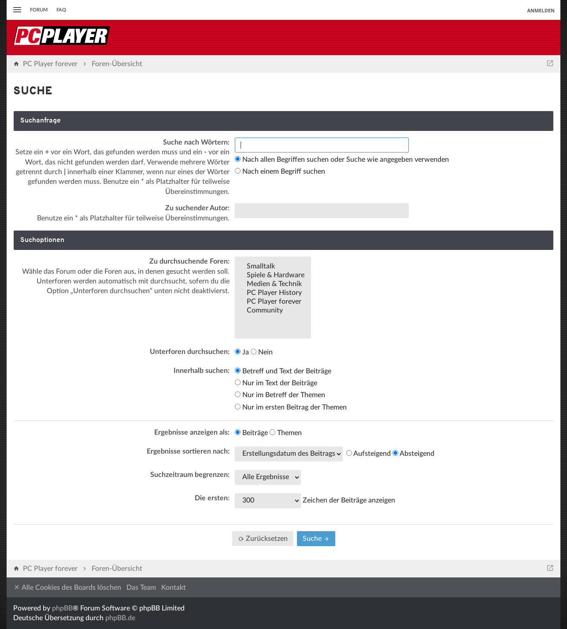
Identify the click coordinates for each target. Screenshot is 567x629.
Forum (39, 9)
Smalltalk (273, 266)
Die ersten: (212, 498)
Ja (242, 352)
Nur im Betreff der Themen (280, 394)
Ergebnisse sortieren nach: (188, 451)
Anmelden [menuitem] (541, 10)
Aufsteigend (368, 453)
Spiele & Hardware (273, 275)
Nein (262, 352)
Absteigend (413, 453)
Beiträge (251, 432)
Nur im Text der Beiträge (276, 383)
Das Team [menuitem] (141, 587)
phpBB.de (120, 618)
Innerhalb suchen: (202, 370)
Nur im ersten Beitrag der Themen (291, 407)
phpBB (62, 608)
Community (273, 310)
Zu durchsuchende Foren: (189, 261)
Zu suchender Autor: (197, 208)
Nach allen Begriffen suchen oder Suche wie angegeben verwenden (342, 159)
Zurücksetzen (263, 538)
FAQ (61, 9)
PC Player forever (273, 302)
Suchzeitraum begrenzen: (190, 474)
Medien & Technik (273, 284)
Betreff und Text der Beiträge (283, 371)
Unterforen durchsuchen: (190, 351)
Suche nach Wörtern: (196, 142)
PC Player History (273, 293)
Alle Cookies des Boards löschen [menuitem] (67, 587)
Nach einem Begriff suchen (280, 171)
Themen (286, 432)
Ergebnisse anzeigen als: (192, 432)
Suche (316, 538)
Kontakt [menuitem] (173, 587)
